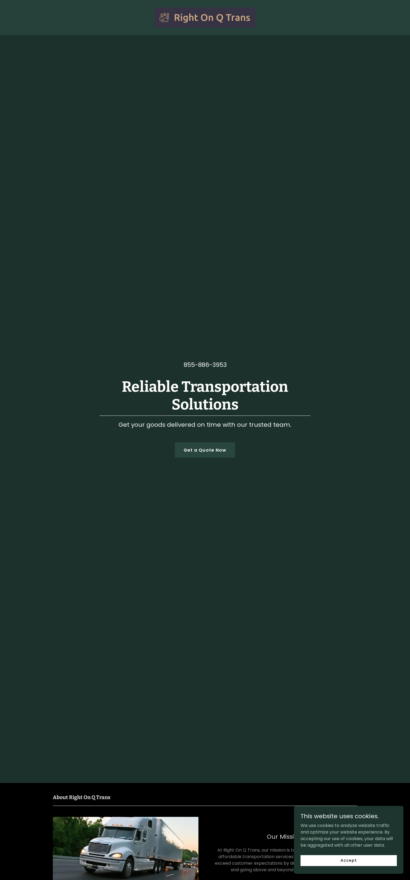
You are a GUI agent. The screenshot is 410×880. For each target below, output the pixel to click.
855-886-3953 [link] (205, 365)
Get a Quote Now (205, 450)
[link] (205, 17)
